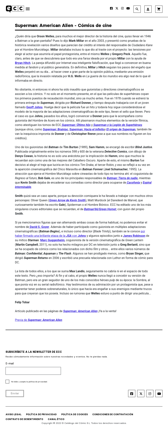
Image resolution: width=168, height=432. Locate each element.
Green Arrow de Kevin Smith (67, 200)
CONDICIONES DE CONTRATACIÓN (112, 414)
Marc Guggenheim (52, 240)
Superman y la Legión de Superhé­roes (117, 125)
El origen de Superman (121, 129)
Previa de (38, 320)
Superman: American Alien (80, 311)
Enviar (15, 393)
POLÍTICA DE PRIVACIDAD (41, 414)
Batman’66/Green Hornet (100, 209)
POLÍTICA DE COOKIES (74, 414)
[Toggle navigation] (27, 9)
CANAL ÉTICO (56, 419)
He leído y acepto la (29, 381)
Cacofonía (133, 182)
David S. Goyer (39, 227)
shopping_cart (159, 9)
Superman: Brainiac (55, 129)
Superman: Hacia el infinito (86, 129)
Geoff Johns (34, 107)
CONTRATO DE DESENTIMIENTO (24, 419)
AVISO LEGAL (13, 414)
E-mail (10, 363)
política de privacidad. (37, 381)
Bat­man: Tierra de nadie (122, 178)
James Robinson (134, 236)
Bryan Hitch (22, 63)
